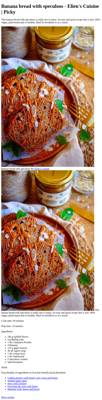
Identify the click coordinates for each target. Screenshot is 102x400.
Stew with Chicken (16, 383)
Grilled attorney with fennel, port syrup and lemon (32, 378)
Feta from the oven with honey (22, 386)
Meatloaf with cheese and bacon (23, 389)
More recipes (7, 397)
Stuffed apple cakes (17, 380)
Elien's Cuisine (42, 168)
